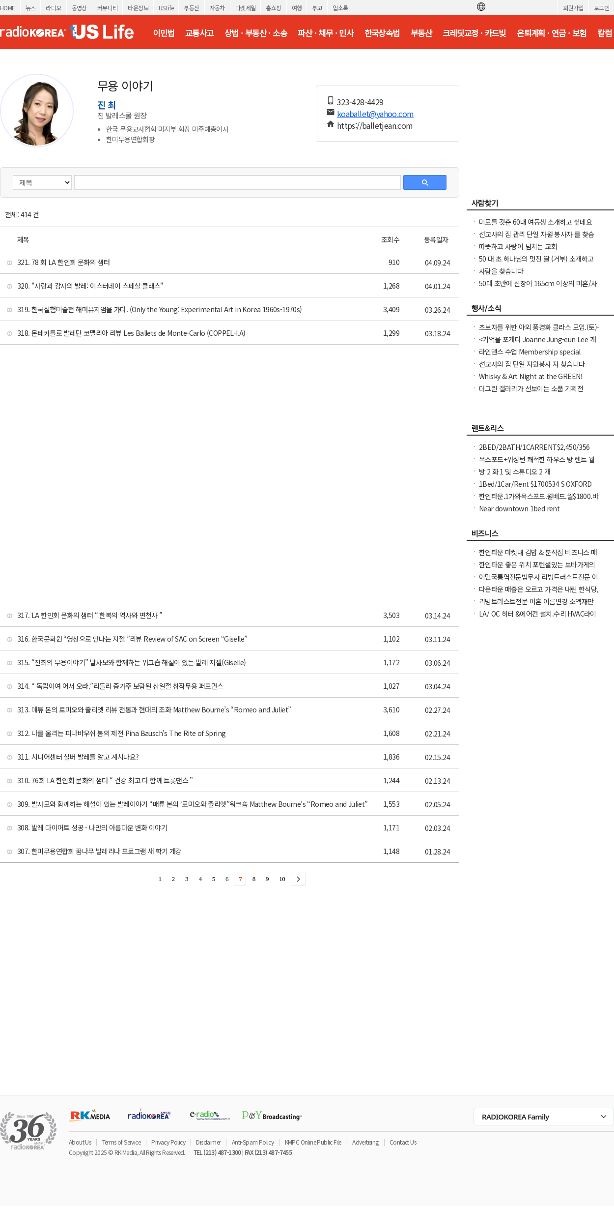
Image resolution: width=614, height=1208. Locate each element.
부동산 (191, 7)
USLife (166, 7)
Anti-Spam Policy (253, 1142)
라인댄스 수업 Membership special (529, 351)
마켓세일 (245, 7)
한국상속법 (382, 33)
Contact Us (403, 1142)
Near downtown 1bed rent (519, 508)
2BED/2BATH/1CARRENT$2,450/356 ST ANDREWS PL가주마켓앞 (534, 452)
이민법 (163, 33)
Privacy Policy (168, 1142)
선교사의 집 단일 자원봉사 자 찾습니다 (532, 364)
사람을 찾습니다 (501, 271)
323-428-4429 (360, 102)
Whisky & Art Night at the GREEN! (531, 376)
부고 (317, 7)
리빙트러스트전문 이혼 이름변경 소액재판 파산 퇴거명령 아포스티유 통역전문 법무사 (537, 606)
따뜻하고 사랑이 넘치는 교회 (518, 246)
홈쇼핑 (273, 7)
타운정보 (138, 7)
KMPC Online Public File (313, 1142)
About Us (80, 1142)
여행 (297, 7)
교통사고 (199, 33)
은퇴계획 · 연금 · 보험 (551, 33)
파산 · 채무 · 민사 (325, 33)
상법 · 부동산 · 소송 (255, 33)
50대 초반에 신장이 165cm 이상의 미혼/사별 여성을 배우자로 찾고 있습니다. (538, 288)
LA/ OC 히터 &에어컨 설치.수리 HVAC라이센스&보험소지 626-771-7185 (537, 618)
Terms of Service (121, 1142)
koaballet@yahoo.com (375, 113)
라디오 (53, 7)
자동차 (217, 7)
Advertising (365, 1142)
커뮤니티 (107, 7)
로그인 (601, 7)
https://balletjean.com (375, 125)
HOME (7, 7)
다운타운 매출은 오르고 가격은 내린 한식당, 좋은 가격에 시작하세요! (539, 594)
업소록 (340, 7)
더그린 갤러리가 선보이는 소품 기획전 (531, 388)
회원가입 (573, 7)
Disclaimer (208, 1142)
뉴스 (31, 7)
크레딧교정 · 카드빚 (474, 33)
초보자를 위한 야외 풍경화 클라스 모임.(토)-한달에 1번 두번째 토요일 (539, 332)
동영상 (79, 7)
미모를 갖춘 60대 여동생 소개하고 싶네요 (535, 222)
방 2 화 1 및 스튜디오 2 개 (514, 471)
